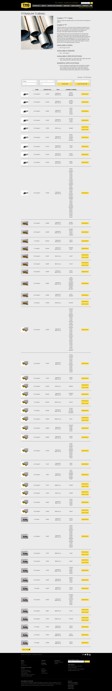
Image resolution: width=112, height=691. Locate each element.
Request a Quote (58, 662)
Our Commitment (25, 670)
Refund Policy (71, 685)
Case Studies (24, 673)
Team (22, 663)
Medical (43, 671)
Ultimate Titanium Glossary (27, 674)
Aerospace (44, 670)
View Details (85, 94)
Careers (56, 663)
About (44, 5)
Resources (70, 681)
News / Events (75, 5)
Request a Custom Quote (86, 7)
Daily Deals (44, 664)
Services (66, 5)
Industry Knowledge (26, 671)
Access (22, 669)
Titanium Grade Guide (26, 676)
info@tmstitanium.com (74, 670)
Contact (85, 5)
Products (43, 663)
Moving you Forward (55, 5)
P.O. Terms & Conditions (73, 683)
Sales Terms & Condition (73, 682)
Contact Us (57, 660)
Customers (23, 665)
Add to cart (85, 129)
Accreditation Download (27, 681)
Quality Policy (71, 688)
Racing (43, 669)
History (23, 662)
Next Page (26, 649)
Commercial (44, 673)
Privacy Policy (71, 686)
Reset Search (82, 84)
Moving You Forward (26, 667)
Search (65, 84)
